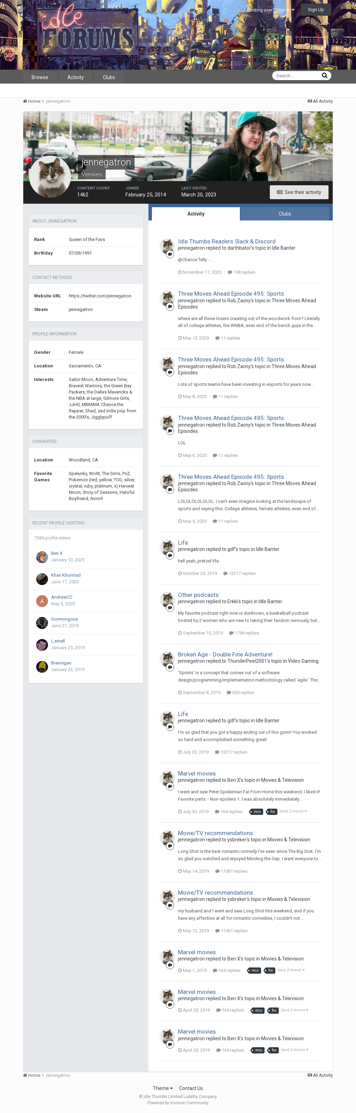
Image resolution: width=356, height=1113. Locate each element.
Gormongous (64, 619)
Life (183, 542)
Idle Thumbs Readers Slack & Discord (227, 241)
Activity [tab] (195, 214)
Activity (75, 77)
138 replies (241, 272)
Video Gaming (303, 661)
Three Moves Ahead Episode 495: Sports (231, 293)
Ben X (57, 553)
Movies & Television (282, 780)
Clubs (109, 77)
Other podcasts (198, 594)
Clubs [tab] (285, 214)
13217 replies (239, 573)
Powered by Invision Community (178, 1102)
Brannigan (61, 663)
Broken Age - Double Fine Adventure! (225, 654)
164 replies (228, 811)
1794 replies (244, 633)
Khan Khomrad (66, 575)
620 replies (240, 692)
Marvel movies (197, 773)
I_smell (58, 641)
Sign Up (316, 9)
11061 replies (231, 871)
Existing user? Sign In (270, 10)
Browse (40, 77)
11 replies (227, 338)
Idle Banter (284, 248)
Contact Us (191, 1088)
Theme (163, 1088)
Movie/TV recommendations (215, 833)
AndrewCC (61, 597)
